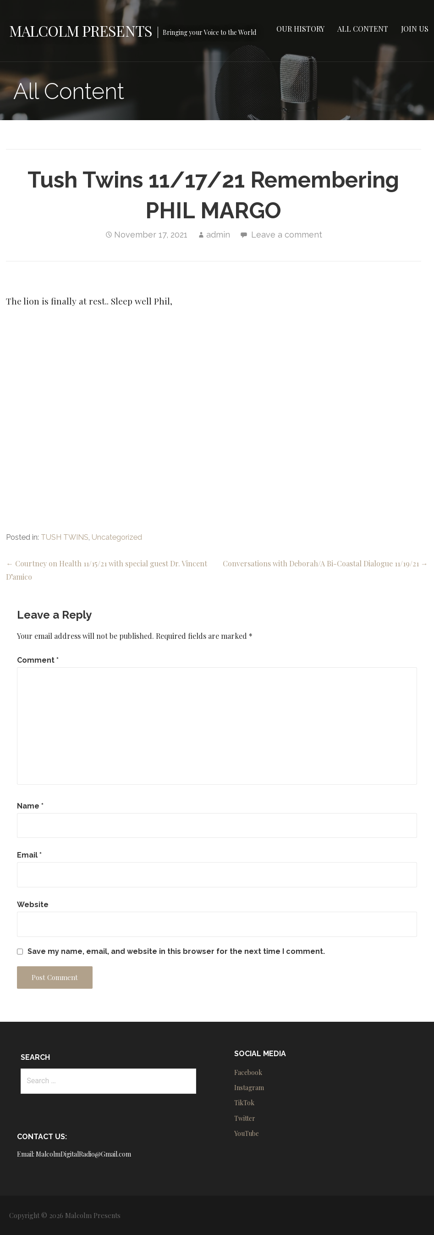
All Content (362, 28)
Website (33, 904)
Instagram (249, 1087)
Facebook (248, 1072)
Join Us (415, 28)
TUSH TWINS (64, 537)
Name (30, 806)
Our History (300, 28)
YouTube (246, 1133)
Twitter (244, 1118)
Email (29, 855)
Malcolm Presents (80, 30)
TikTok (244, 1102)
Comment (38, 660)
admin (218, 234)
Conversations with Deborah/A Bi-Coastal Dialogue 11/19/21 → (325, 563)
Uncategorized (117, 537)
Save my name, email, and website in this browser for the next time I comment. (176, 951)
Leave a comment (286, 234)
